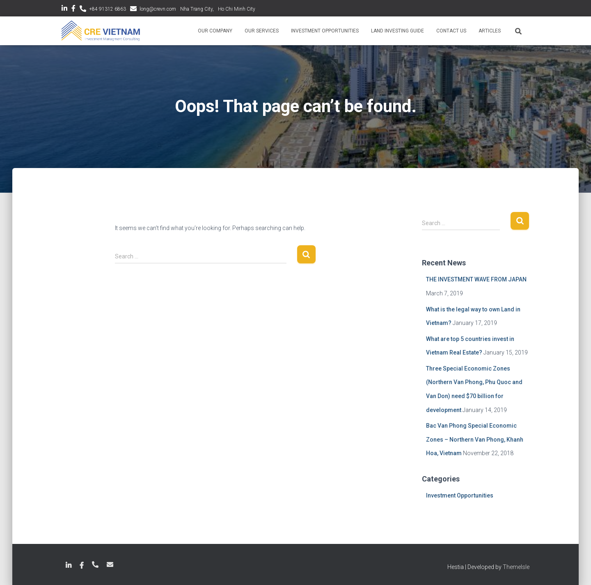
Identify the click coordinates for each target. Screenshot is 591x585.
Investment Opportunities (325, 31)
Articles (490, 31)
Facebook (73, 9)
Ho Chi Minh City (236, 9)
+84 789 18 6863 (95, 564)
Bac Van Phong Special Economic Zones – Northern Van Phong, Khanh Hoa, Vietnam (474, 439)
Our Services (262, 31)
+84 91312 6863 (107, 9)
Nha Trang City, (197, 9)
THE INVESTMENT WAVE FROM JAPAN (476, 279)
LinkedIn (64, 9)
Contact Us (451, 31)
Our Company (215, 31)
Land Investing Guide (397, 31)
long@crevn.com (158, 9)
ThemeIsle (516, 567)
